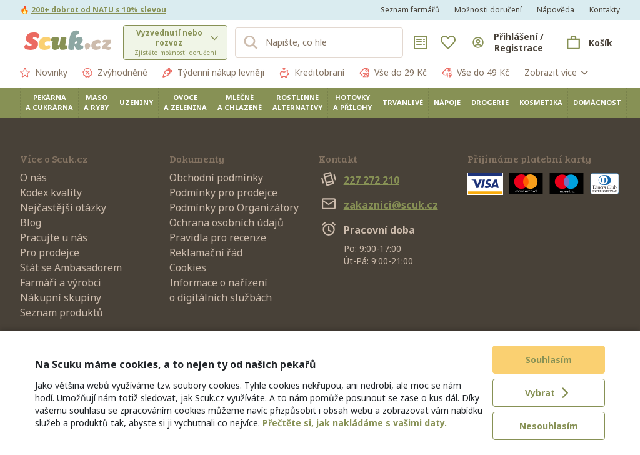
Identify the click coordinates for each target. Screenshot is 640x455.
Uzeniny (136, 102)
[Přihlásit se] (508, 42)
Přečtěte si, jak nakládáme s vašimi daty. (354, 423)
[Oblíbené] (448, 42)
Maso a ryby (96, 102)
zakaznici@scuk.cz (378, 205)
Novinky (44, 72)
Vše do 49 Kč (475, 72)
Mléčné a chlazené (240, 102)
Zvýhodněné (115, 72)
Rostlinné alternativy (297, 102)
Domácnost (597, 102)
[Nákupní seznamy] (421, 42)
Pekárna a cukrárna (49, 102)
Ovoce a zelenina (185, 102)
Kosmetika (540, 102)
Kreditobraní (311, 72)
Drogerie (490, 102)
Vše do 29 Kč (393, 72)
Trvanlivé (402, 102)
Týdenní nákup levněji (213, 72)
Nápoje (447, 102)
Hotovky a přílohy (352, 102)
